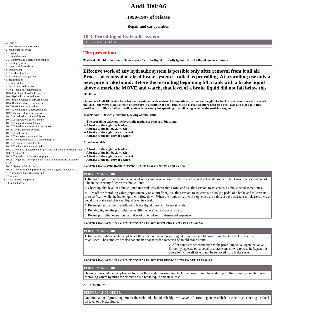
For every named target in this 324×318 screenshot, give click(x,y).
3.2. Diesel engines (16, 56)
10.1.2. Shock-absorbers (21, 86)
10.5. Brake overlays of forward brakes (27, 99)
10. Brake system (14, 82)
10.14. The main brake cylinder (23, 129)
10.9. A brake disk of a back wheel (24, 112)
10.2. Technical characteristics (24, 89)
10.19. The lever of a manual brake (25, 146)
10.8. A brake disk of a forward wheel (26, 109)
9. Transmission (14, 79)
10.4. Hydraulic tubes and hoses (23, 96)
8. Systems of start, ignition (21, 76)
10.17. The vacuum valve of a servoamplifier (30, 139)
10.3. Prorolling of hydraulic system (25, 92)
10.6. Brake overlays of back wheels (25, 102)
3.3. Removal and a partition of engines (27, 59)
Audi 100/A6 (11, 43)
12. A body (12, 176)
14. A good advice (16, 182)
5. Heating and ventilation (20, 66)
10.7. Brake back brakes (22, 106)
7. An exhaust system (17, 73)
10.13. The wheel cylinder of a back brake (28, 126)
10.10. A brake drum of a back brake (25, 116)
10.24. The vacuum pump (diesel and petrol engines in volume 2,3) (42, 169)
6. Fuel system (14, 69)
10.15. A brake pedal (17, 132)
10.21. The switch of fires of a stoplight (27, 156)
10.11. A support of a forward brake (25, 119)
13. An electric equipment (20, 179)
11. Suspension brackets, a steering (25, 172)
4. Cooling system (16, 63)
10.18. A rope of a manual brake (23, 142)
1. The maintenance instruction (23, 46)
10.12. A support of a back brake (23, 122)
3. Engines (11, 53)
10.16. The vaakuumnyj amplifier (24, 136)
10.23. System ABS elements (21, 166)
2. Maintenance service (18, 49)
